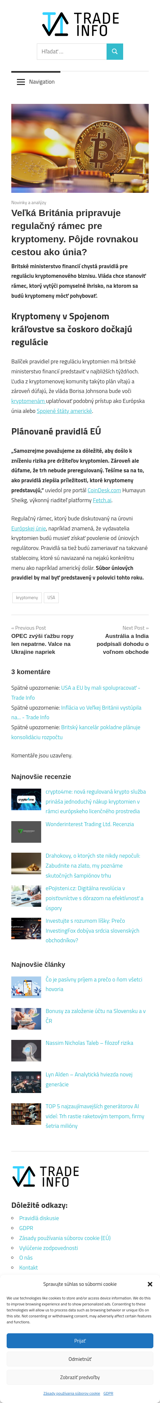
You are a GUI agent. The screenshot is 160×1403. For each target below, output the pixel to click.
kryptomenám (28, 401)
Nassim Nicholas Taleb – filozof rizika (89, 1043)
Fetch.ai (102, 500)
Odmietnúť (80, 1359)
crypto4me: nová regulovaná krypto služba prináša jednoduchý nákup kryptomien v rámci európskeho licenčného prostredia (96, 801)
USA (51, 597)
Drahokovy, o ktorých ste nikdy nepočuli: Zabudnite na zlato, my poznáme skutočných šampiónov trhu (93, 865)
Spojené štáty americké (64, 411)
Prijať (80, 1341)
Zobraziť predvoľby (80, 1377)
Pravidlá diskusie (39, 1218)
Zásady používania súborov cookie (71, 1393)
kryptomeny (27, 597)
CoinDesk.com (104, 490)
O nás (26, 1257)
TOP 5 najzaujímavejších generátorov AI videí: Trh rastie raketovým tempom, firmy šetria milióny (95, 1116)
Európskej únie (28, 528)
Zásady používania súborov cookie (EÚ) (65, 1238)
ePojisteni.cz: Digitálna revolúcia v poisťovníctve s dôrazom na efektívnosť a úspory (95, 898)
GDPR (109, 1393)
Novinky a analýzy (28, 202)
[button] (150, 1284)
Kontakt (28, 1267)
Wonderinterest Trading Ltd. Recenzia (90, 824)
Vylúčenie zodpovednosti (48, 1248)
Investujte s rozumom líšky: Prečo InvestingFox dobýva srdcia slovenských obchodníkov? (92, 930)
